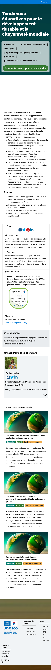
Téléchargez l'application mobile (6, 654)
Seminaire (9, 45)
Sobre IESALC (31, 628)
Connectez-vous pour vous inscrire (25, 68)
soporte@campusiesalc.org (16, 322)
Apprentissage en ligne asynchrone (21, 53)
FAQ (44, 632)
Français (9, 49)
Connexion (44, 2)
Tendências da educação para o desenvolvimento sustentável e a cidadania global (25, 499)
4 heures (9, 57)
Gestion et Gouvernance (33, 45)
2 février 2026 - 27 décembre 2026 (20, 61)
